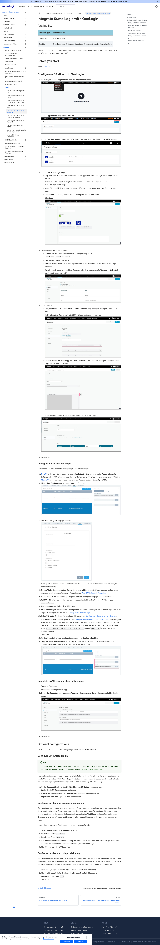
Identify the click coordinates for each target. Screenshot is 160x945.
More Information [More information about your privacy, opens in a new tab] (48, 939)
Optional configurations (134, 30)
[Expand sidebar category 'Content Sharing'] (25, 156)
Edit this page (44, 888)
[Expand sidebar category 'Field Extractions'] (25, 18)
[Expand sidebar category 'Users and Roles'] (25, 34)
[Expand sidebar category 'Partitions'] (25, 21)
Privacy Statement (98, 942)
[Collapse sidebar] (14, 907)
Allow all (80, 941)
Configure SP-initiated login (79, 613)
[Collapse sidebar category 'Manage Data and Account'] (25, 12)
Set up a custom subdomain (91, 769)
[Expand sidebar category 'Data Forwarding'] (25, 40)
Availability (130, 14)
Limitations (46, 66)
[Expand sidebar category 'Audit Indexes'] (25, 68)
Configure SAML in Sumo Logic (137, 23)
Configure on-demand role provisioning (101, 616)
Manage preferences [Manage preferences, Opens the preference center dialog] (73, 937)
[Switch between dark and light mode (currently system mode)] (156, 6)
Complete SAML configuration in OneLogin (137, 26)
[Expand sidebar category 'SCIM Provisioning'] (25, 140)
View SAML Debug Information (94, 593)
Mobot (42, 1)
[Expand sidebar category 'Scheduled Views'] (25, 24)
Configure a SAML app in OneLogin (137, 20)
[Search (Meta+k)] (65, 6)
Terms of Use (111, 942)
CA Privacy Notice (124, 942)
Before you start (131, 17)
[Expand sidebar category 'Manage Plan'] (25, 37)
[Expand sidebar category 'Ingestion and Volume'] (25, 44)
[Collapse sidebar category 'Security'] (25, 47)
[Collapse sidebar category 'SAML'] (25, 87)
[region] (46, 939)
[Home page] (40, 13)
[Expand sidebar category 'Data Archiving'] (25, 159)
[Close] (157, 1)
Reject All (66, 941)
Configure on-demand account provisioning (91, 619)
